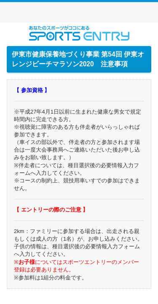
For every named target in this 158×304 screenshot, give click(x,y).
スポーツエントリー (79, 33)
